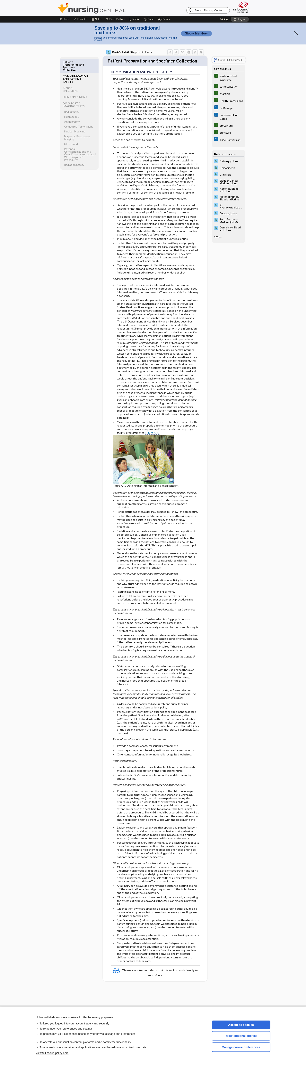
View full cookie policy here (52, 1053)
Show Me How (196, 33)
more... (218, 236)
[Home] (64, 19)
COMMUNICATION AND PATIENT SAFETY (75, 64)
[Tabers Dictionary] (228, 77)
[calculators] (228, 107)
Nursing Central (106, 8)
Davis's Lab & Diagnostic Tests (129, 52)
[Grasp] (149, 19)
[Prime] (115, 19)
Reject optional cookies (241, 1035)
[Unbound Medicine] (241, 7)
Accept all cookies (241, 1024)
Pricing (224, 19)
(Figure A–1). (152, 439)
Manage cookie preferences (241, 1047)
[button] (165, 19)
